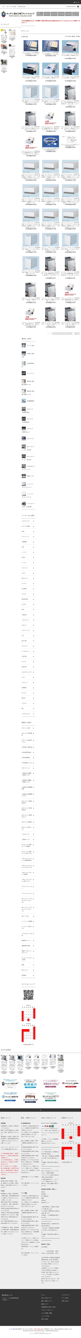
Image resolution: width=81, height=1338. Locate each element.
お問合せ (68, 14)
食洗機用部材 (28, 401)
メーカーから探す (11, 6)
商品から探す (21, 6)
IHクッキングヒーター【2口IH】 (28, 457)
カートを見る (65, 1298)
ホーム (3, 6)
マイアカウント (66, 1295)
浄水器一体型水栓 (28, 354)
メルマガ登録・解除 (46, 1313)
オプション (33, 25)
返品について (44, 1304)
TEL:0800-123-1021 (70, 6)
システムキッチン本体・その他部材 (28, 504)
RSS (42, 1319)
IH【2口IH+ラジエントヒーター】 (28, 467)
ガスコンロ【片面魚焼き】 (27, 420)
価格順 (73, 36)
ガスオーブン (28, 438)
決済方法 (47, 14)
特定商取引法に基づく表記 (48, 1307)
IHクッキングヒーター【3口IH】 (28, 447)
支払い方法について (46, 1298)
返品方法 (54, 14)
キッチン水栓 (28, 345)
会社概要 (61, 14)
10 (75, 333)
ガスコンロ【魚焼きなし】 (27, 430)
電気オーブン (28, 476)
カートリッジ (28, 373)
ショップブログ (45, 1316)
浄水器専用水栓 (28, 364)
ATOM (46, 1319)
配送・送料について (46, 1301)
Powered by (40, 1333)
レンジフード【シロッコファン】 (28, 495)
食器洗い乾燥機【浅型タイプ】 (28, 392)
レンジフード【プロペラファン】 (28, 485)
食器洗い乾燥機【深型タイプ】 (28, 382)
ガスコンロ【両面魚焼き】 (27, 410)
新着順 (78, 36)
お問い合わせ (65, 1301)
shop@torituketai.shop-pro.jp (51, 1330)
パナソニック (27, 25)
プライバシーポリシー (47, 1310)
